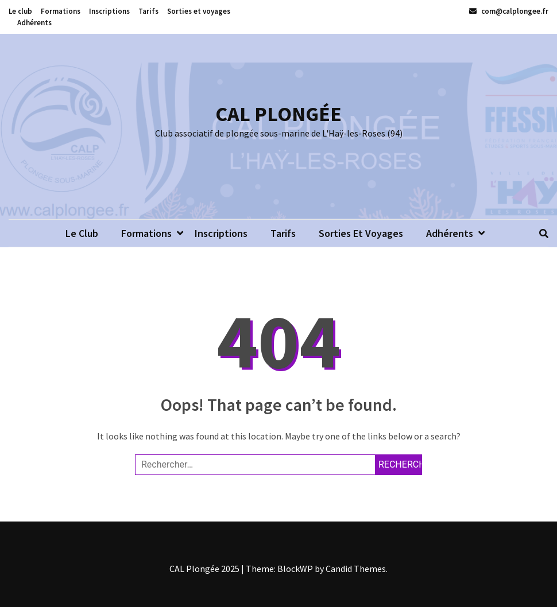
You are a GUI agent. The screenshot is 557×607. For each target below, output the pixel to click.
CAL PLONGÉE (278, 114)
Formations (60, 11)
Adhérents (34, 23)
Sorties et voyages (198, 11)
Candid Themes (356, 568)
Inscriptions (109, 11)
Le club (20, 11)
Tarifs (148, 11)
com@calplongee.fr (508, 11)
